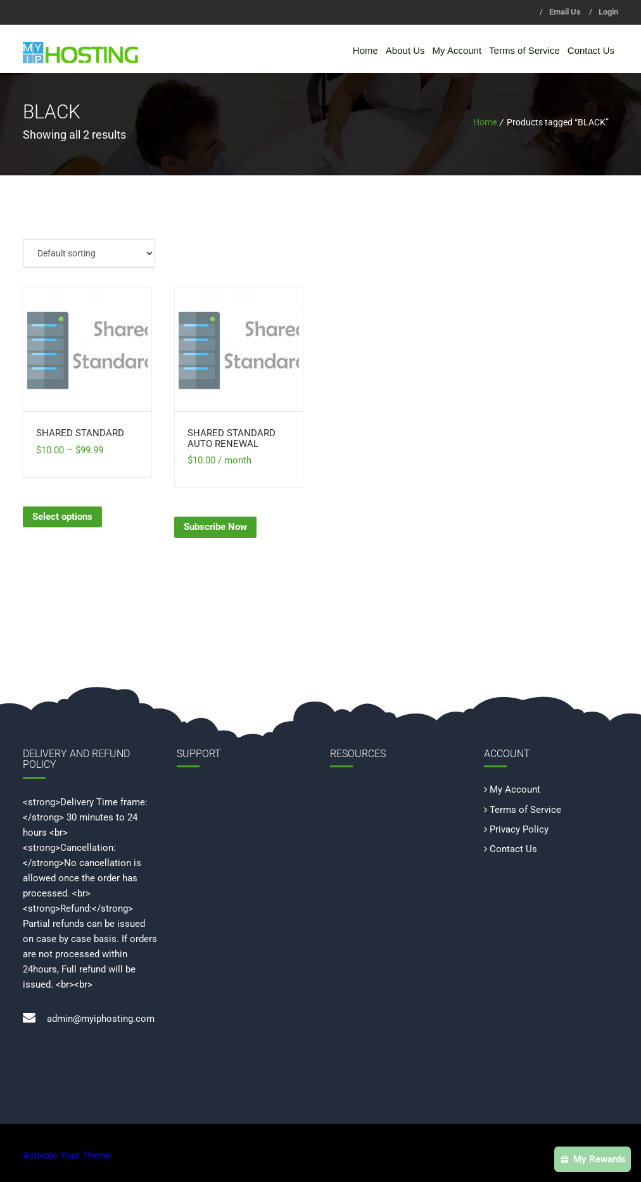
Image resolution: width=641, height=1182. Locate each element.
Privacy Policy (519, 829)
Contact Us (591, 50)
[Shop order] (89, 253)
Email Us (565, 11)
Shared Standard (80, 433)
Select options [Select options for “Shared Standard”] (62, 516)
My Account (457, 50)
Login (608, 11)
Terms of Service (524, 50)
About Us (405, 50)
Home (365, 50)
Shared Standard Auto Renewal (231, 438)
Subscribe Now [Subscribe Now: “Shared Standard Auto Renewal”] (215, 526)
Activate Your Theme (67, 1155)
